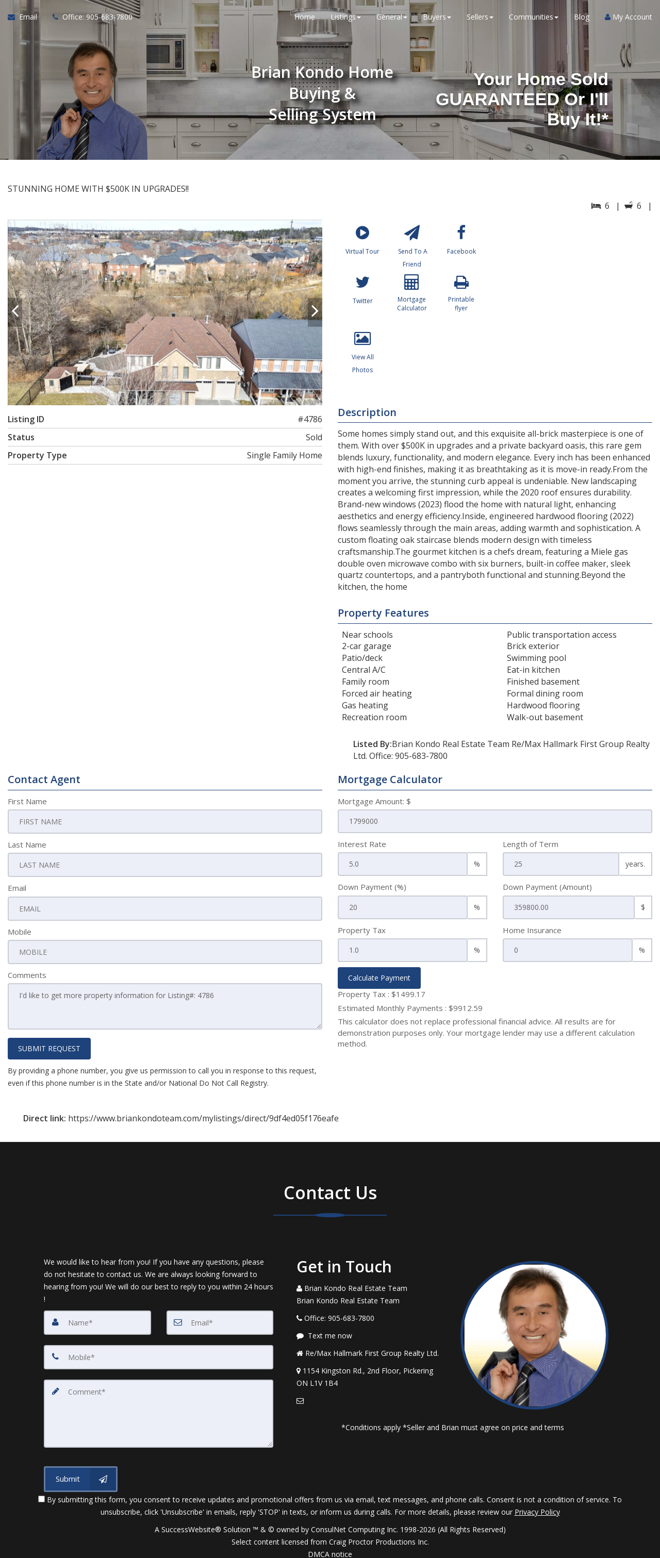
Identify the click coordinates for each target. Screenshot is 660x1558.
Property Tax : (381, 994)
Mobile (19, 930)
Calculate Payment (379, 978)
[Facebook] (461, 248)
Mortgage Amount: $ (374, 801)
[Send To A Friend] (412, 248)
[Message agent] (370, 1332)
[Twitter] (363, 304)
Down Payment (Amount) (547, 887)
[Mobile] (158, 1353)
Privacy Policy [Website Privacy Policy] (537, 1504)
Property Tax (362, 930)
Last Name (27, 844)
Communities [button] (533, 20)
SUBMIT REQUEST (49, 1045)
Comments (27, 973)
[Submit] (81, 1471)
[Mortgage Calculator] (412, 304)
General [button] (391, 20)
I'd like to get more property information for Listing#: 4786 (165, 1004)
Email (17, 887)
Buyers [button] (437, 20)
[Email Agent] (26, 21)
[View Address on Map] (370, 1373)
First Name (27, 801)
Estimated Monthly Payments (410, 1008)
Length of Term (530, 844)
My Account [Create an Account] (628, 20)
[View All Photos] (363, 360)
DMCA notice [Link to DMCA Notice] (330, 1546)
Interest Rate (362, 844)
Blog (581, 20)
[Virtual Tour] (363, 248)
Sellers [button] (480, 20)
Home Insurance (532, 930)
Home (304, 20)
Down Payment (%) (372, 887)
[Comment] (158, 1407)
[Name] (97, 1319)
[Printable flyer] (461, 304)
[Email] (220, 1319)
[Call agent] (89, 21)
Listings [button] (346, 20)
